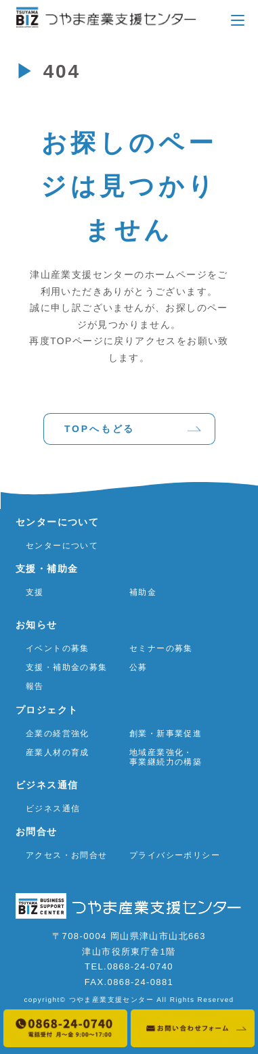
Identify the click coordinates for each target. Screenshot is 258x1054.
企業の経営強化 (57, 733)
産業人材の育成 (57, 752)
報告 (35, 686)
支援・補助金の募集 (67, 667)
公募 (138, 667)
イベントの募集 (57, 647)
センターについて (62, 545)
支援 (35, 591)
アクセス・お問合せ (67, 854)
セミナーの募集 (160, 647)
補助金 (142, 591)
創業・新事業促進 (165, 733)
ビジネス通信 (53, 808)
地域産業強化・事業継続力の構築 (165, 757)
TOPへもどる (99, 428)
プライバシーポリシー (174, 855)
